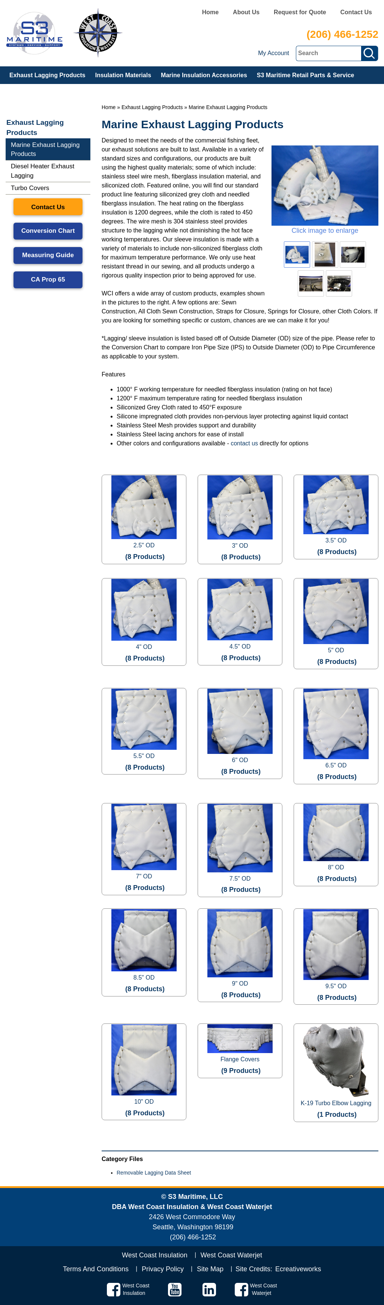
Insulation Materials (123, 75)
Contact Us (356, 12)
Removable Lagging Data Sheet (154, 1173)
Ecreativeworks (298, 1269)
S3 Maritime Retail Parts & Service (305, 75)
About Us (246, 12)
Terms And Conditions (96, 1269)
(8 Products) (145, 556)
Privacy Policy (163, 1269)
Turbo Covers (30, 188)
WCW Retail (26, 93)
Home (210, 12)
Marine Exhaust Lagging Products (228, 107)
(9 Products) (241, 1070)
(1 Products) (337, 1114)
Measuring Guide (48, 255)
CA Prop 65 (48, 279)
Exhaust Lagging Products (47, 75)
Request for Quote (300, 12)
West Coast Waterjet (231, 1255)
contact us (244, 443)
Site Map (210, 1269)
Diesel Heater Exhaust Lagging (42, 171)
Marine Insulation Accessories (204, 75)
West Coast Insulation (155, 1255)
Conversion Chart (48, 230)
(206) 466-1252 (342, 34)
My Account (273, 53)
